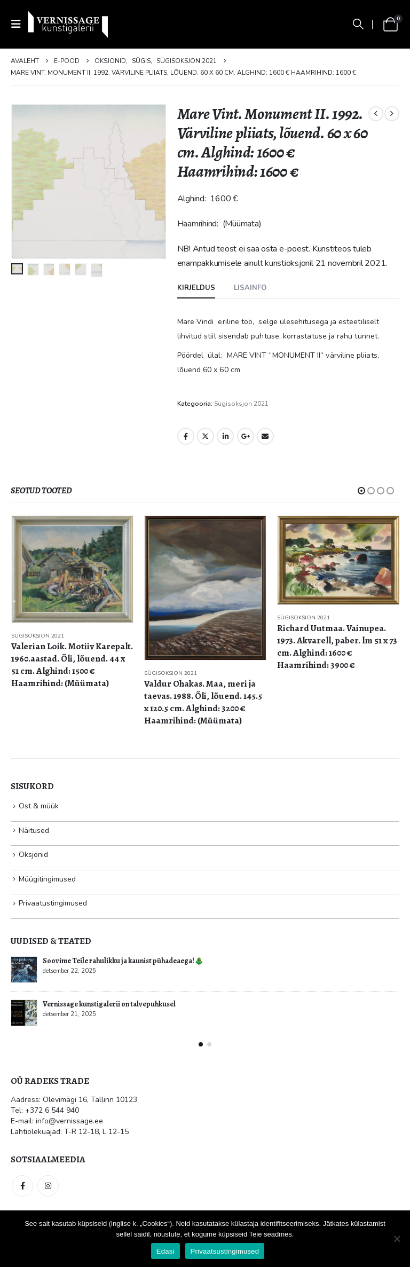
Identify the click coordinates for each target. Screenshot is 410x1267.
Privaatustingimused (53, 903)
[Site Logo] (68, 24)
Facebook (185, 436)
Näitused (34, 830)
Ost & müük (39, 806)
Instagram (48, 1186)
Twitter (205, 436)
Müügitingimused (47, 879)
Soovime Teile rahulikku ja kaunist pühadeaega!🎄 (123, 961)
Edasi (165, 1251)
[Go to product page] (72, 569)
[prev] (375, 113)
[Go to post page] (24, 969)
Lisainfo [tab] (250, 288)
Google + (245, 436)
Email (265, 436)
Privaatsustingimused (225, 1251)
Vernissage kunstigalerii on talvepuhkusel (109, 1004)
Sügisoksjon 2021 (241, 403)
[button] (19, 24)
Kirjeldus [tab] (196, 288)
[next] (391, 113)
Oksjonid (33, 854)
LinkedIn (225, 436)
